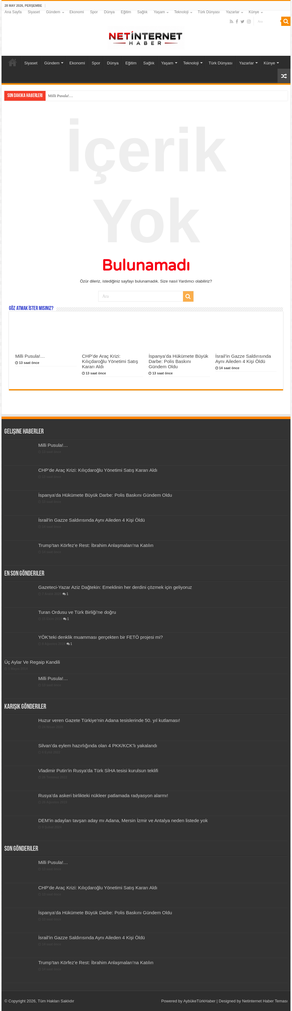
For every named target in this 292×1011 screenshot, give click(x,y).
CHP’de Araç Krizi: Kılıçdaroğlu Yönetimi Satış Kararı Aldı (110, 361)
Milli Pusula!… (60, 95)
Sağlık (142, 12)
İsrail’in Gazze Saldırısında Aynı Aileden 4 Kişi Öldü (243, 358)
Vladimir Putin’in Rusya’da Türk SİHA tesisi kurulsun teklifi (98, 770)
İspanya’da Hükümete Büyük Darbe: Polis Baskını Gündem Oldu (178, 361)
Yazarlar (232, 12)
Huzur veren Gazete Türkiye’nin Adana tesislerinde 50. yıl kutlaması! (109, 720)
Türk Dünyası (209, 12)
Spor (94, 12)
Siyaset (34, 12)
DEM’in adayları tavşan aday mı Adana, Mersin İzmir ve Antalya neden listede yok (123, 820)
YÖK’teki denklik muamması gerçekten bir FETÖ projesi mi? (100, 637)
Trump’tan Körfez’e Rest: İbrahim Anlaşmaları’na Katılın (95, 545)
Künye (254, 12)
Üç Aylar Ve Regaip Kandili (32, 662)
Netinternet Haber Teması (265, 1001)
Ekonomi (77, 12)
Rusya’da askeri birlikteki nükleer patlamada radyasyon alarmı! (103, 795)
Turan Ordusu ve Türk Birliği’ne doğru (77, 612)
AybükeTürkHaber (199, 1001)
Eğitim (126, 12)
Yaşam (159, 12)
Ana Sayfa (13, 12)
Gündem (53, 12)
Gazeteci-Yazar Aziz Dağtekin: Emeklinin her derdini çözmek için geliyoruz (115, 587)
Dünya (109, 12)
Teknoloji (181, 12)
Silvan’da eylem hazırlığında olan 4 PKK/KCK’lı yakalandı (97, 745)
